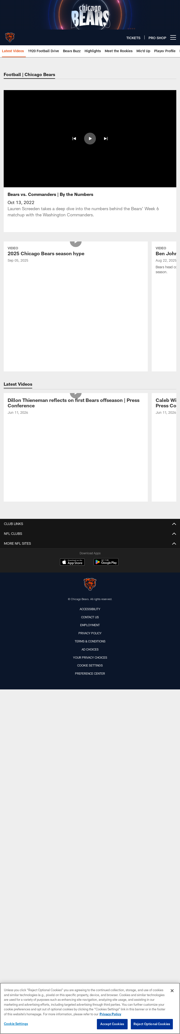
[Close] (172, 990)
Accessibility (90, 546)
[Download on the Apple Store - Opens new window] (72, 499)
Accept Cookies (112, 1024)
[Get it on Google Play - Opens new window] (106, 501)
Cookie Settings (90, 602)
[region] (90, 1008)
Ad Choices (90, 586)
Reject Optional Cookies (152, 1024)
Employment (90, 562)
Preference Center (90, 610)
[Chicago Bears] (90, 521)
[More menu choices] (173, 37)
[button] (74, 138)
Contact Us (90, 554)
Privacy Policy (90, 570)
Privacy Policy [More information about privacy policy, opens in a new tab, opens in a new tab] (110, 1014)
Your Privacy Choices (90, 594)
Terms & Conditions (90, 578)
